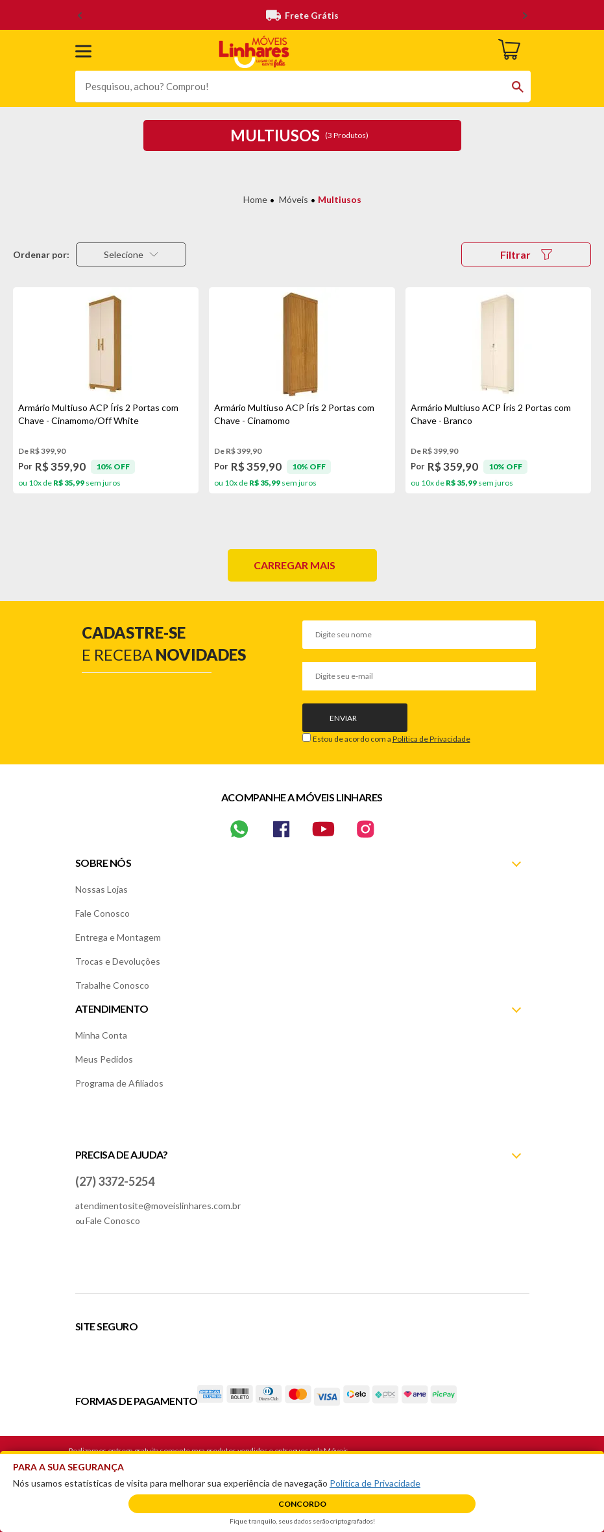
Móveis (293, 199)
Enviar (343, 718)
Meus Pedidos (104, 1059)
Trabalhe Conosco (112, 985)
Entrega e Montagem (118, 937)
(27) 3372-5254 (114, 1181)
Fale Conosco (102, 913)
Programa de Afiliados (119, 1083)
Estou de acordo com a (391, 739)
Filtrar (526, 254)
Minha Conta (101, 1035)
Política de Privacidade (431, 739)
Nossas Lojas (101, 889)
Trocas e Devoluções (117, 961)
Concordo (302, 1504)
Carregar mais (294, 565)
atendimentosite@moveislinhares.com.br (158, 1205)
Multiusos (339, 199)
